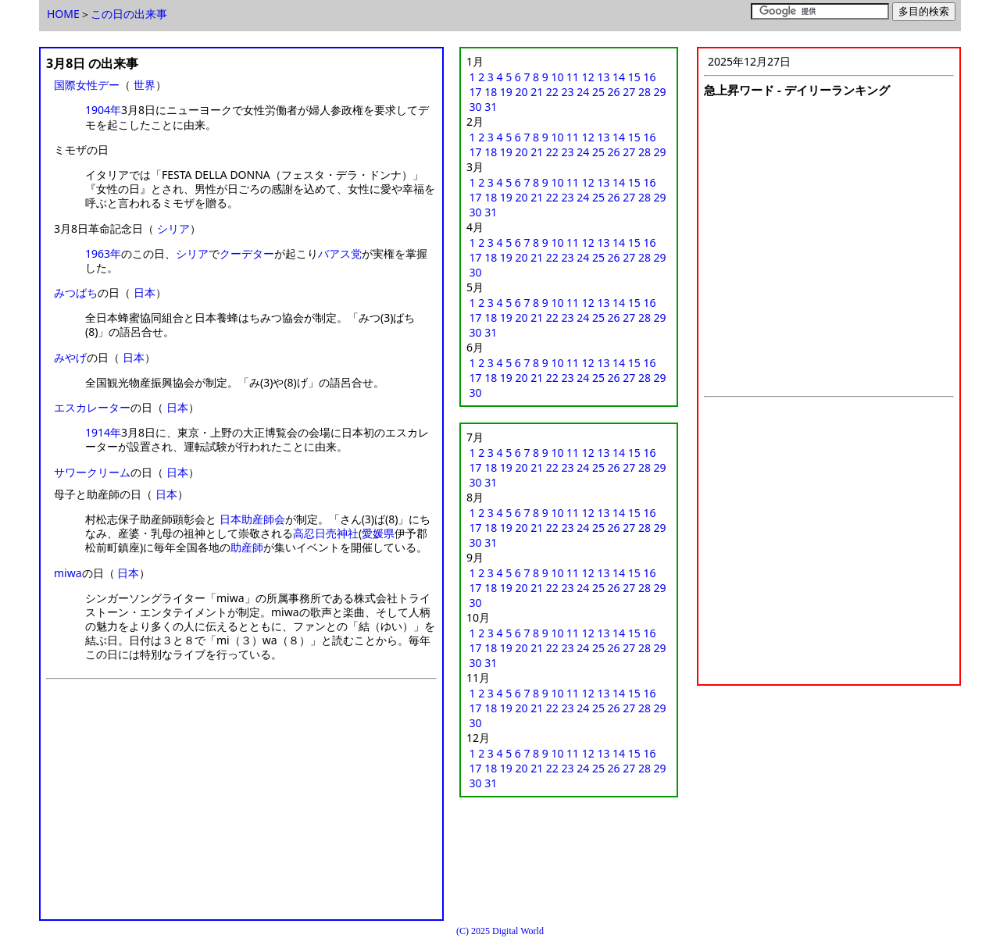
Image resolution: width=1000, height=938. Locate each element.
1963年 (103, 253)
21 (536, 91)
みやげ (70, 357)
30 (476, 106)
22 (552, 91)
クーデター (247, 253)
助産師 (246, 547)
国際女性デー (87, 84)
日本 (144, 292)
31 (490, 106)
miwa (68, 572)
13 (603, 77)
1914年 (103, 432)
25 (598, 91)
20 (522, 91)
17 (476, 91)
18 (490, 91)
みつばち (76, 292)
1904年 (103, 109)
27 (629, 91)
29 (660, 91)
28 (644, 91)
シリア (173, 228)
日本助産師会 (252, 519)
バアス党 (340, 253)
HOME (63, 13)
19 (506, 91)
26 (614, 91)
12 (588, 77)
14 (618, 77)
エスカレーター (92, 407)
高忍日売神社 (326, 533)
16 (649, 77)
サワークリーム (92, 472)
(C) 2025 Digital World (500, 931)
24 (583, 91)
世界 (144, 84)
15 (634, 77)
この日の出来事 (129, 13)
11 (572, 77)
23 (568, 91)
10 (557, 77)
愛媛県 (378, 533)
